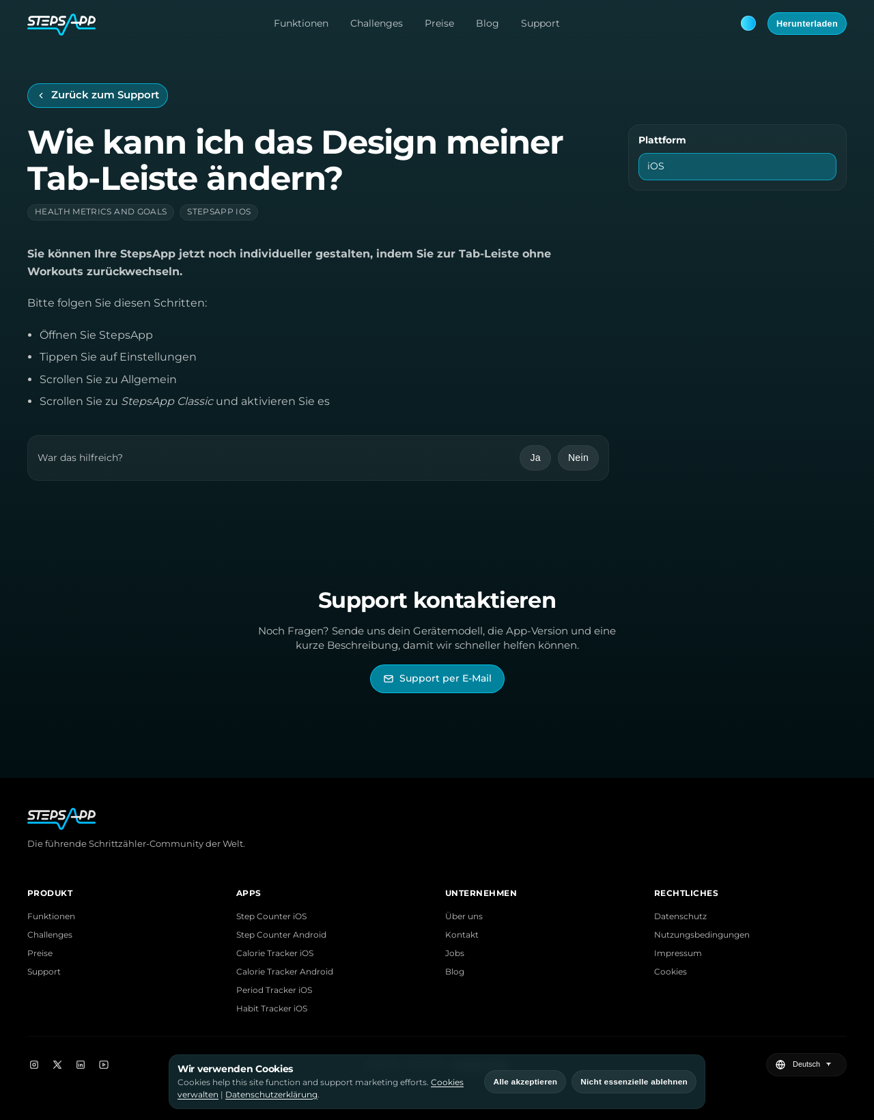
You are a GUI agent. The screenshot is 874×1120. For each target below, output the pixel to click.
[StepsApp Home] (61, 23)
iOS (655, 166)
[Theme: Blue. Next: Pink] (748, 23)
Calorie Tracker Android (284, 971)
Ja (535, 457)
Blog (487, 23)
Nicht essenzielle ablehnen (634, 1082)
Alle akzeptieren (525, 1082)
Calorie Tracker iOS (274, 953)
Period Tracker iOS (274, 990)
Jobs (454, 953)
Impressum (678, 953)
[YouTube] (104, 1065)
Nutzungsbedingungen (702, 934)
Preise (439, 23)
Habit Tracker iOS (271, 1008)
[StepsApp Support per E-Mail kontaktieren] (437, 678)
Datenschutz (680, 916)
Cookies (670, 971)
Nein (578, 457)
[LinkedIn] (80, 1065)
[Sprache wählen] (814, 1064)
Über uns (464, 916)
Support (540, 23)
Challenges (376, 23)
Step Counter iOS (271, 916)
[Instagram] (34, 1065)
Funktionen (301, 23)
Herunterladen (807, 23)
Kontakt (462, 934)
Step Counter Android (281, 934)
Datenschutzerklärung (271, 1094)
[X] (57, 1065)
